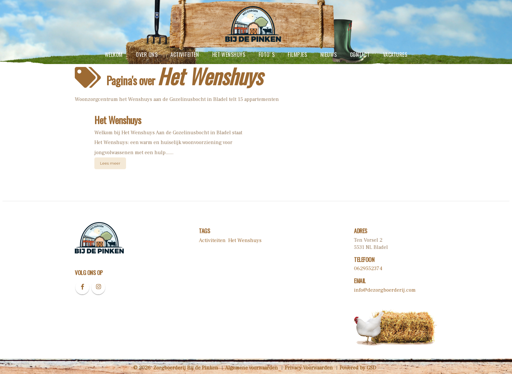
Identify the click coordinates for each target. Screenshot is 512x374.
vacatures (395, 54)
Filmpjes (297, 54)
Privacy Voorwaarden (309, 368)
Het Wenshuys (229, 54)
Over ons (146, 54)
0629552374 (368, 268)
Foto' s (267, 54)
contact (360, 54)
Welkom (114, 54)
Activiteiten (184, 54)
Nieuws (328, 54)
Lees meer (110, 163)
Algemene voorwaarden (251, 368)
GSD (371, 368)
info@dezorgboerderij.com (385, 290)
